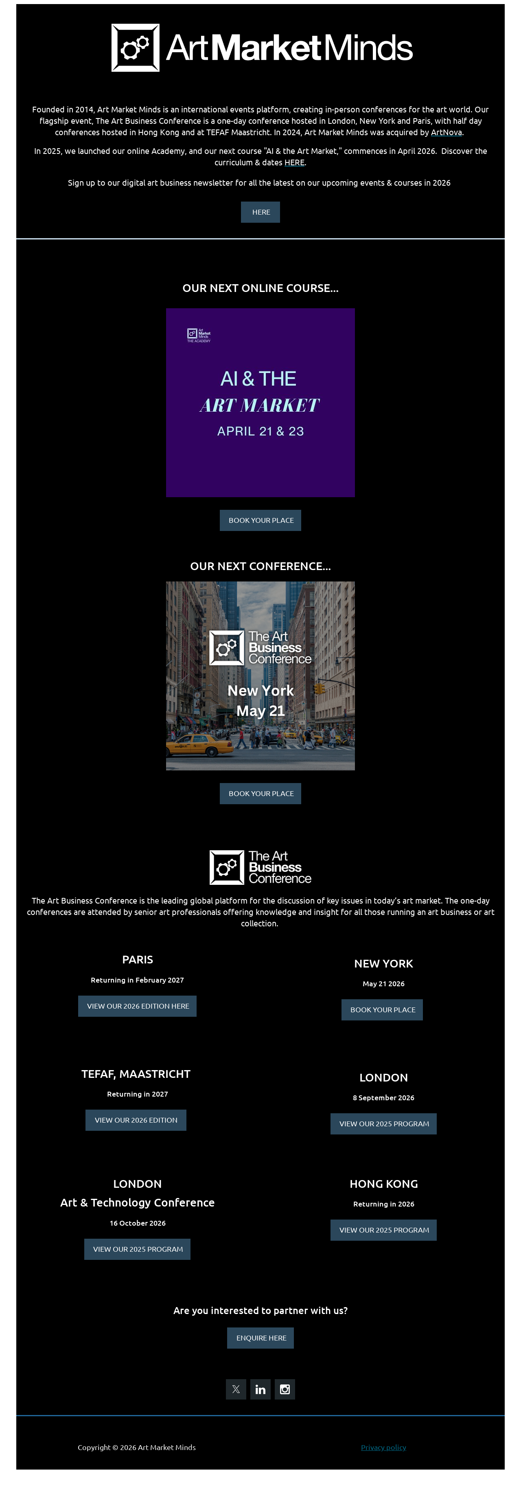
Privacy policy (383, 1447)
